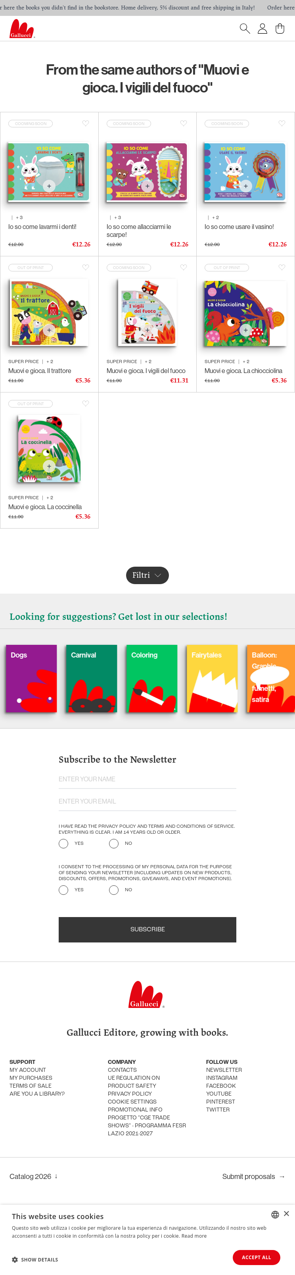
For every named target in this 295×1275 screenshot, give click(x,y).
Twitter (218, 1110)
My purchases (31, 1078)
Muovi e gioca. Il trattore (39, 371)
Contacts (122, 1070)
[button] (35, 1259)
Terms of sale (31, 1086)
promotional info (135, 1110)
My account (28, 1070)
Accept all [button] (256, 1257)
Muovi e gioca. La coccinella (45, 507)
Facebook (221, 1086)
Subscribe (147, 930)
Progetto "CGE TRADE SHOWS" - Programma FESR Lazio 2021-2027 (147, 1126)
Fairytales (226, 655)
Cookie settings (132, 1102)
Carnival (102, 655)
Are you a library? (37, 1094)
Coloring (163, 655)
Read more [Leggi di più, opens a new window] (194, 1236)
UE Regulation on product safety (134, 1082)
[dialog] (147, 1240)
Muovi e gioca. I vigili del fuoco (146, 371)
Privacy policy (130, 1094)
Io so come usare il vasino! (239, 227)
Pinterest (220, 1102)
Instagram (222, 1078)
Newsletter (224, 1070)
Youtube (219, 1094)
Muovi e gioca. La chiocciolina (243, 371)
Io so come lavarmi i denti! (42, 227)
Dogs (38, 655)
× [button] (286, 1214)
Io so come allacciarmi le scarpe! (139, 230)
